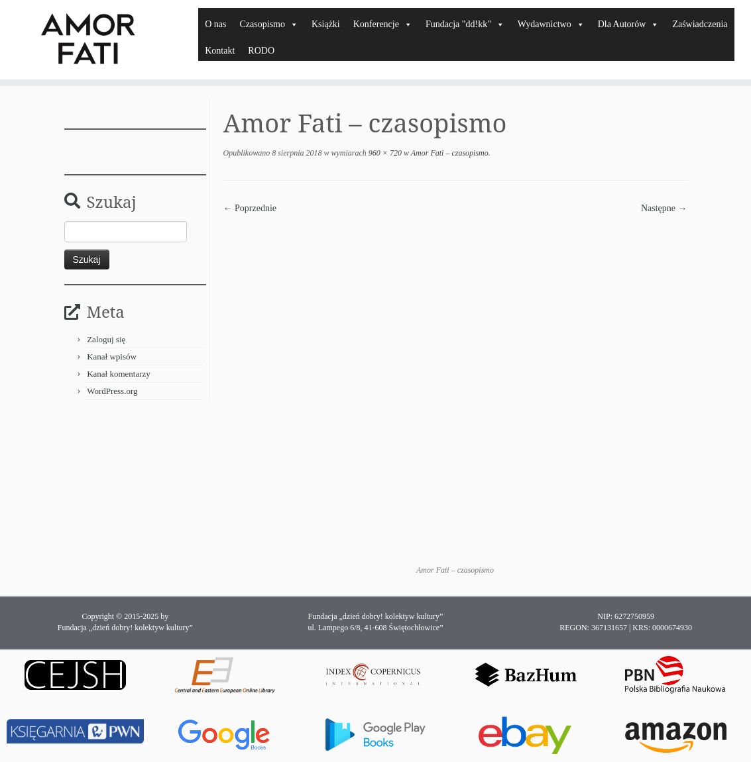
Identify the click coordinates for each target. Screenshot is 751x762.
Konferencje (382, 24)
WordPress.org (112, 391)
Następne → (664, 208)
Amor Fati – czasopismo (449, 153)
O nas (215, 24)
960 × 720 (384, 153)
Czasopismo (269, 24)
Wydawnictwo (551, 24)
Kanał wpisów (112, 356)
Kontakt (220, 51)
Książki (326, 24)
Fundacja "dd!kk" (465, 24)
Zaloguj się (106, 339)
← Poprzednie (249, 208)
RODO (261, 51)
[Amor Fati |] (88, 40)
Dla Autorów (629, 24)
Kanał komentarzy (118, 374)
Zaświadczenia (699, 24)
